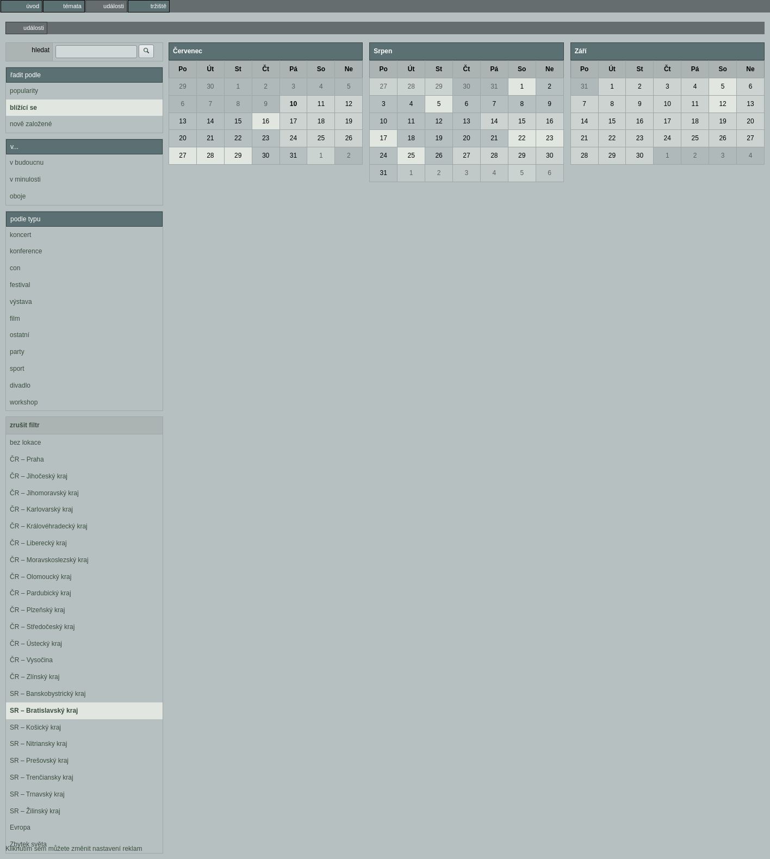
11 (321, 104)
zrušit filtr (25, 425)
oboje (18, 196)
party (17, 352)
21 (210, 138)
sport (17, 368)
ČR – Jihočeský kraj (38, 476)
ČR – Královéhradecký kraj (49, 526)
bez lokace (25, 442)
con (15, 268)
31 (293, 155)
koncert (20, 235)
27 (182, 155)
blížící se (23, 107)
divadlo (20, 385)
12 (348, 104)
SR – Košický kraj (35, 727)
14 (210, 121)
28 (210, 155)
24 (293, 138)
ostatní (19, 335)
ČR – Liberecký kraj (38, 543)
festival (20, 285)
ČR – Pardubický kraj (40, 593)
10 (293, 104)
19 (348, 121)
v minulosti (25, 179)
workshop (24, 402)
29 (182, 86)
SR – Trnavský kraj (37, 794)
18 (321, 121)
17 (293, 121)
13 (182, 121)
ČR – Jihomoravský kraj (44, 493)
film (15, 318)
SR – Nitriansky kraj (38, 744)
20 (182, 138)
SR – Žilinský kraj (35, 811)
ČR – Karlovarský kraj (41, 509)
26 (348, 138)
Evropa (20, 827)
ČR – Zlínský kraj (34, 677)
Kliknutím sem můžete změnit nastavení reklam (73, 848)
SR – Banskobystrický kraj (47, 694)
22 (237, 138)
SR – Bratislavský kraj (44, 710)
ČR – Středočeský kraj (42, 627)
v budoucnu (27, 162)
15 (237, 121)
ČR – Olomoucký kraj (40, 577)
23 (265, 138)
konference (26, 251)
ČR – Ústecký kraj (36, 644)
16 (265, 121)
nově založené (31, 124)
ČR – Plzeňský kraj (37, 610)
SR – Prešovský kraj (39, 760)
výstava (21, 302)
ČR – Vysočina (31, 660)
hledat (40, 50)
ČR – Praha (27, 459)
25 (321, 138)
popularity (24, 91)
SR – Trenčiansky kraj (41, 777)
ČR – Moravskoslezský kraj (49, 560)
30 (210, 86)
